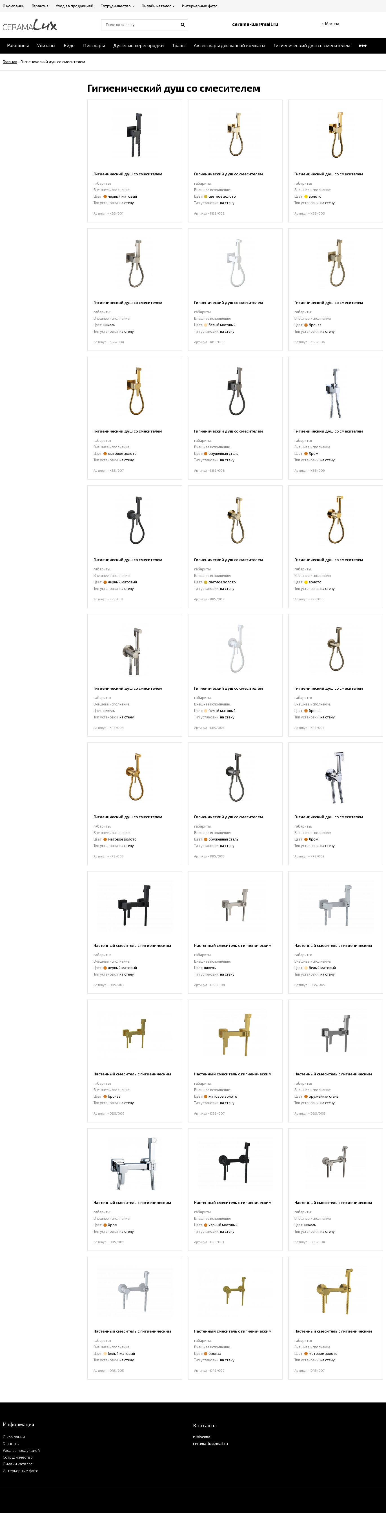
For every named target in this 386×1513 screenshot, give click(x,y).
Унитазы (46, 45)
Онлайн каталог (17, 1463)
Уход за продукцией (21, 1450)
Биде (69, 45)
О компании (14, 1436)
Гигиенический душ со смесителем (312, 45)
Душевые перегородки (138, 45)
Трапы (178, 45)
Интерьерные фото (20, 1470)
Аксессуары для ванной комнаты (229, 45)
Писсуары (94, 45)
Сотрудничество (18, 1457)
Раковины (18, 45)
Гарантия (11, 1443)
